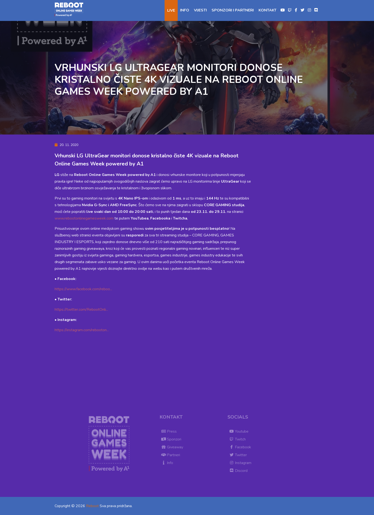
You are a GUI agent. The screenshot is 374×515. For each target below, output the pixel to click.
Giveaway (174, 447)
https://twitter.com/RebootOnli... (81, 309)
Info (184, 10)
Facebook (242, 447)
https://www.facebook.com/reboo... (83, 289)
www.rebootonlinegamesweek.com (84, 218)
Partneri (172, 455)
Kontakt (267, 10)
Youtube (240, 431)
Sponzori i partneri (233, 10)
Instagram (242, 462)
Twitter (239, 455)
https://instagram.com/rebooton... (82, 330)
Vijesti (200, 10)
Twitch (239, 439)
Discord (240, 470)
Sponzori (173, 439)
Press (170, 431)
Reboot (92, 506)
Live (171, 10)
